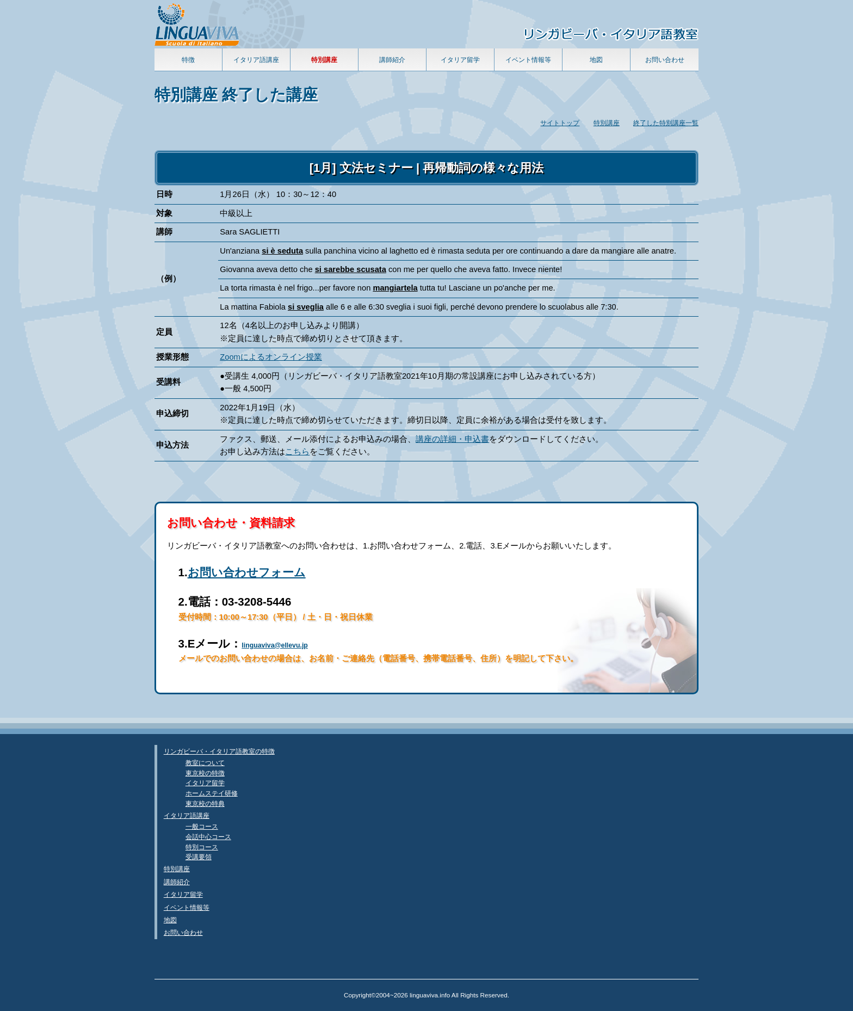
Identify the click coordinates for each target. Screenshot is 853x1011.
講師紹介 (392, 59)
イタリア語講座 (256, 59)
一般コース (202, 826)
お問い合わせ (664, 59)
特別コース (202, 846)
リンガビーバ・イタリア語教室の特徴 (219, 751)
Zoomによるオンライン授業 (271, 357)
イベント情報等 (528, 59)
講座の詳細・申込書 (452, 439)
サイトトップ (559, 122)
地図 (596, 59)
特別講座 (607, 122)
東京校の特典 (205, 803)
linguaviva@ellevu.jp (275, 645)
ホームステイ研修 (212, 793)
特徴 (188, 59)
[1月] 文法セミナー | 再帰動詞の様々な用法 (426, 168)
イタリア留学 (460, 59)
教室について (205, 762)
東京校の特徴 (205, 772)
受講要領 (199, 856)
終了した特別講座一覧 (666, 122)
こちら (297, 451)
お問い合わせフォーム (247, 572)
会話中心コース (208, 836)
